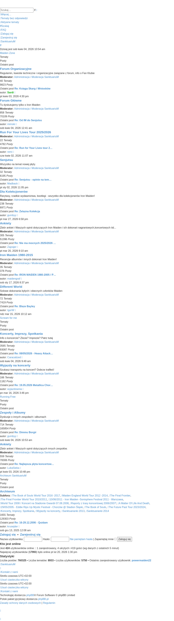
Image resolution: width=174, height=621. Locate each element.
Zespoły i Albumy (12, 412)
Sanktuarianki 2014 (97, 511)
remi (9, 151)
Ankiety (5, 223)
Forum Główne (11, 100)
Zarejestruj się (30, 534)
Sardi (10, 92)
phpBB (30, 595)
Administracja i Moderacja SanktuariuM (36, 77)
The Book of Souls (95, 507)
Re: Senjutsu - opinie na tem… (33, 179)
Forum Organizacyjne (15, 68)
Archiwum (7, 491)
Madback (12, 183)
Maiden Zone (7, 53)
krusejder (12, 526)
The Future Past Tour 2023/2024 (127, 507)
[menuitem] (14, 18)
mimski (11, 124)
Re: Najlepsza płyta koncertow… (34, 464)
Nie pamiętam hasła (81, 539)
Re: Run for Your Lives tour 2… (33, 148)
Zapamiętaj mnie (105, 539)
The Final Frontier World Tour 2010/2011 (23, 499)
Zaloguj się (8, 534)
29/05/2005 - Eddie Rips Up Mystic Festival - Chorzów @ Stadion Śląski (41, 507)
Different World (11, 286)
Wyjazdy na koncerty (15, 365)
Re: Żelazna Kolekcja (27, 211)
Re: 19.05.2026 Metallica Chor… (33, 385)
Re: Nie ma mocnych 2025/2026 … (35, 243)
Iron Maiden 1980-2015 (16, 255)
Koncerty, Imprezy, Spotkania (21, 333)
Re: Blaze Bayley (24, 306)
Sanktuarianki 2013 (73, 511)
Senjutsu (6, 160)
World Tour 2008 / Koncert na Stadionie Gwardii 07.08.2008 (34, 503)
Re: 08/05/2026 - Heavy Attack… (33, 353)
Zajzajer (11, 247)
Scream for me (8, 318)
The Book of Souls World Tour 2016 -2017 (35, 495)
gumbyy (11, 215)
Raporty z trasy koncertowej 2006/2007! (93, 503)
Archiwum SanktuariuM (13, 475)
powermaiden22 (141, 560)
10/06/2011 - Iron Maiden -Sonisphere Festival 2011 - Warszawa (86, 499)
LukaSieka (13, 468)
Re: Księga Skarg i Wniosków (32, 88)
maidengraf (13, 278)
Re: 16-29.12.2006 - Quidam (31, 522)
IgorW (10, 310)
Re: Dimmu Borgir (25, 432)
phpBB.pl (43, 599)
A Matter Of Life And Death (133, 503)
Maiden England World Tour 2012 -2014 (84, 495)
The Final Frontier (119, 495)
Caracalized (14, 357)
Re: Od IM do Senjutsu (28, 120)
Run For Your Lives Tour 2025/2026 (25, 132)
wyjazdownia (14, 389)
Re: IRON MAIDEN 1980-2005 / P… (35, 274)
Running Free (8, 396)
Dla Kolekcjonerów (14, 191)
